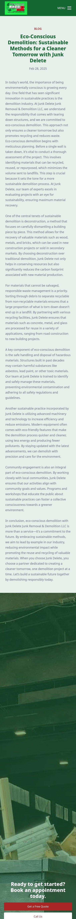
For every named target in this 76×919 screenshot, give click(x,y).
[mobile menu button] (69, 8)
